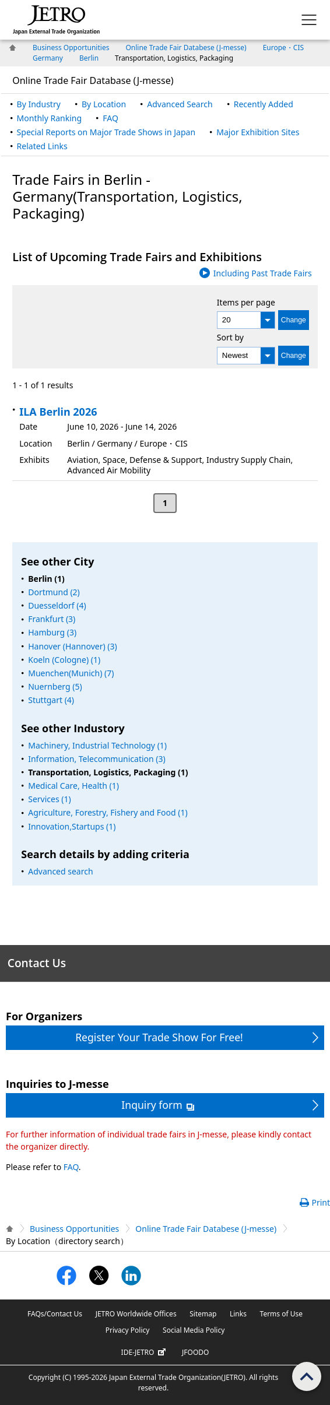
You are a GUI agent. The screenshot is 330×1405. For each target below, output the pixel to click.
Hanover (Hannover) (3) (72, 646)
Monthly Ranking (49, 118)
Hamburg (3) (52, 632)
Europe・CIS (283, 47)
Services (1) (49, 799)
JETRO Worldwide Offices (136, 1314)
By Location (104, 104)
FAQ (110, 118)
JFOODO (195, 1352)
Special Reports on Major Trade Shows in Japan (106, 132)
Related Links (42, 146)
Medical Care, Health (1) (73, 785)
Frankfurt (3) (51, 618)
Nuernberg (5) (55, 686)
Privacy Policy (128, 1330)
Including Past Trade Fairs (262, 273)
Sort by (230, 337)
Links (238, 1314)
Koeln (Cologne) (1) (64, 659)
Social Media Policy (193, 1330)
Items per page (246, 301)
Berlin (89, 58)
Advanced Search (179, 104)
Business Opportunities (71, 47)
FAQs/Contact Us (54, 1314)
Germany (48, 58)
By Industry (39, 104)
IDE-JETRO (145, 1352)
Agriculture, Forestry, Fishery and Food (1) (107, 812)
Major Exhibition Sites (257, 132)
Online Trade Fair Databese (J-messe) (185, 47)
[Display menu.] (309, 20)
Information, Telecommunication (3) (97, 758)
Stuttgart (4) (51, 699)
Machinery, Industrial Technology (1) (97, 745)
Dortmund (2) (54, 592)
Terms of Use (281, 1314)
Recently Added (263, 104)
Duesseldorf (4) (57, 605)
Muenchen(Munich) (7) (71, 673)
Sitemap (202, 1314)
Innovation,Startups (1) (71, 826)
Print (320, 1202)
